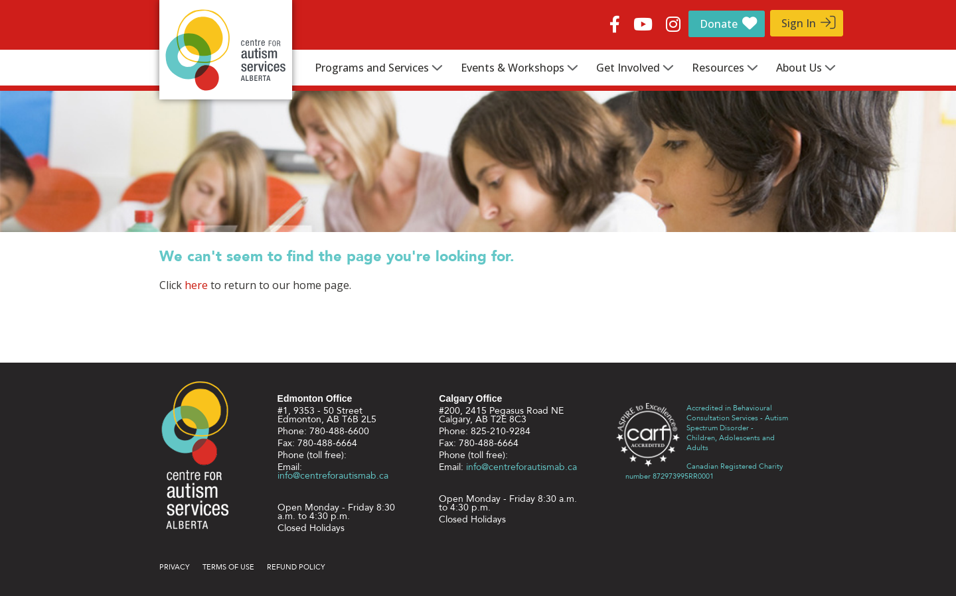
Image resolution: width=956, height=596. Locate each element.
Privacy (174, 567)
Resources (718, 67)
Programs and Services (372, 67)
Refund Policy (296, 567)
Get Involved (628, 67)
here (196, 285)
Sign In (798, 23)
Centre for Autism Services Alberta (225, 49)
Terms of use (228, 567)
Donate (719, 24)
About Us (799, 67)
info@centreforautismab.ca (333, 475)
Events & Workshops (512, 67)
